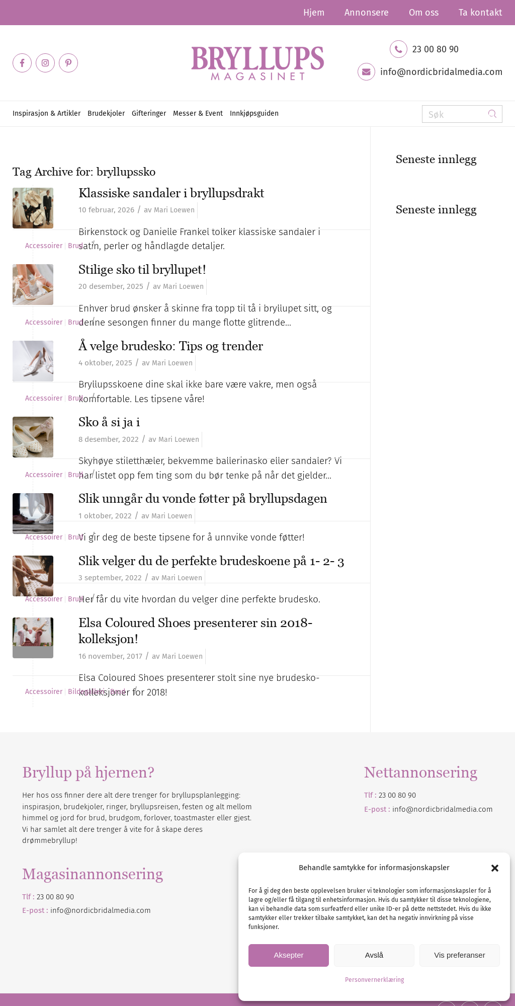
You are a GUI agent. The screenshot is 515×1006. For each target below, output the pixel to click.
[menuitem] (313, 12)
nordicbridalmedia (103, 910)
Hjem (313, 12)
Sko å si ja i (109, 421)
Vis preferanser (459, 955)
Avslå (374, 955)
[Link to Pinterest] (68, 62)
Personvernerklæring (374, 979)
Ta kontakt (480, 12)
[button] (495, 868)
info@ (60, 910)
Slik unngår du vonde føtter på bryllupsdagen (202, 498)
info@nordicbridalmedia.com (441, 71)
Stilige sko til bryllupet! (142, 269)
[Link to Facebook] (22, 62)
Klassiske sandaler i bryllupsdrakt (171, 192)
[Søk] (462, 114)
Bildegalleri (86, 691)
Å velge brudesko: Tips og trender (170, 345)
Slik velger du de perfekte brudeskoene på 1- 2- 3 (211, 560)
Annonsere (367, 12)
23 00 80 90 (435, 49)
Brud (75, 246)
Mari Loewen (174, 210)
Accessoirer (43, 246)
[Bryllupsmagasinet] (257, 63)
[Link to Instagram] (45, 62)
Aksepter (288, 955)
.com (143, 910)
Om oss (424, 12)
